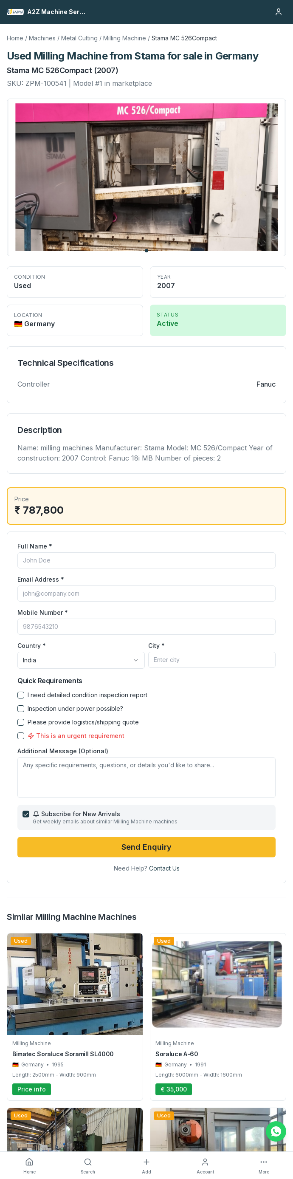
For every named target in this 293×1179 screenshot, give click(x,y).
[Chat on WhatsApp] (276, 1131)
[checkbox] (20, 695)
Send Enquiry (146, 847)
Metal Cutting (79, 38)
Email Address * (40, 579)
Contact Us (164, 868)
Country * (31, 645)
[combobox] (81, 660)
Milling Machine (124, 38)
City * (156, 645)
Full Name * (34, 546)
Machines (42, 38)
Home (15, 38)
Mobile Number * (42, 612)
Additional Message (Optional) (62, 751)
